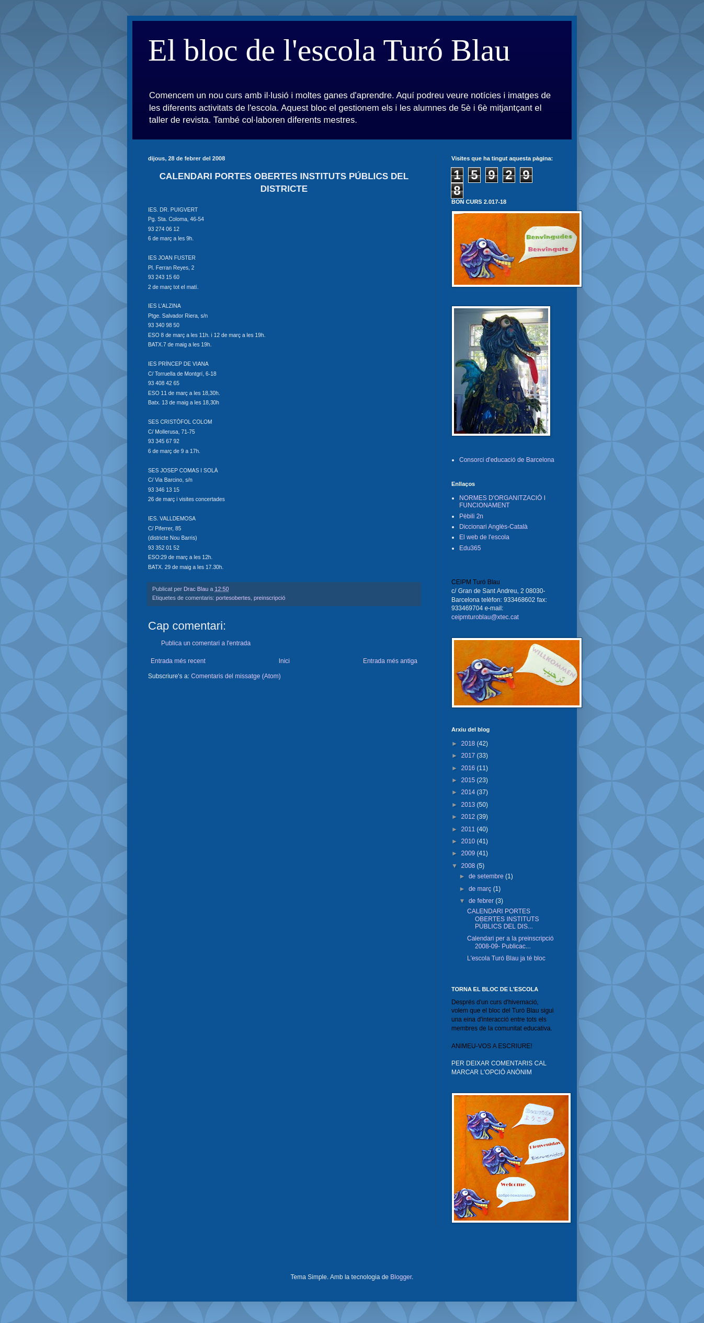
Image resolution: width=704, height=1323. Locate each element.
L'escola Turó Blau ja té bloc (506, 958)
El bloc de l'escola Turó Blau (329, 50)
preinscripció (270, 598)
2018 (469, 743)
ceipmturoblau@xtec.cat (485, 617)
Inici (284, 661)
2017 (469, 755)
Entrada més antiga (390, 661)
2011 (469, 829)
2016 (469, 768)
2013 (469, 804)
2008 (469, 865)
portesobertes (233, 598)
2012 (469, 816)
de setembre (487, 876)
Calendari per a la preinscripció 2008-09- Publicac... (510, 942)
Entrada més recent (178, 661)
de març (481, 888)
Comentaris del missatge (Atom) (235, 676)
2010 (469, 841)
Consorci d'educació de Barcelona (506, 459)
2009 (469, 853)
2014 (469, 792)
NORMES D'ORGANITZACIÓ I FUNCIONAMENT (502, 501)
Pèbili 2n (471, 516)
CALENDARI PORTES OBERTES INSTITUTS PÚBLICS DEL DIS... (503, 919)
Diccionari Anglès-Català (493, 526)
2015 (469, 780)
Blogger (401, 1277)
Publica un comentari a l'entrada (206, 643)
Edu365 (470, 548)
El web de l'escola (484, 537)
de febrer (482, 900)
